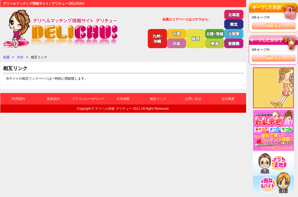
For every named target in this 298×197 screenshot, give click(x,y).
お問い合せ (193, 99)
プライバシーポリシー (88, 99)
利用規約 (18, 99)
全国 (6, 57)
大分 (20, 57)
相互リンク (158, 99)
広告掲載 (123, 99)
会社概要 (228, 99)
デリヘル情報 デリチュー (113, 109)
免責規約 (53, 99)
